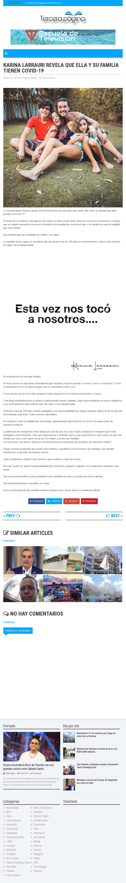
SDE (36, 862)
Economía (39, 824)
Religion (38, 854)
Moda (37, 841)
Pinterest (89, 501)
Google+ (71, 501)
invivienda (39, 837)
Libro (9, 841)
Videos (38, 870)
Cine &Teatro (13, 820)
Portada (10, 854)
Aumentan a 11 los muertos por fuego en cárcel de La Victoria (37, 3)
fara (36, 828)
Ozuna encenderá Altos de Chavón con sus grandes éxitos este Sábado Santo (28, 766)
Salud (37, 858)
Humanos (39, 833)
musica (10, 845)
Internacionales (15, 837)
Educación (12, 828)
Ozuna (37, 849)
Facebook (36, 501)
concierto (11, 824)
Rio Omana (12, 858)
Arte (8, 811)
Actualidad (12, 807)
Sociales (11, 866)
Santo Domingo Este (18, 862)
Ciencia (38, 811)
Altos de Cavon (42, 807)
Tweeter (54, 501)
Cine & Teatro (41, 816)
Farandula (11, 833)
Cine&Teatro (41, 820)
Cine (8, 816)
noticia (37, 845)
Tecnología (40, 866)
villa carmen (13, 875)
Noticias (11, 849)
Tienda (10, 870)
